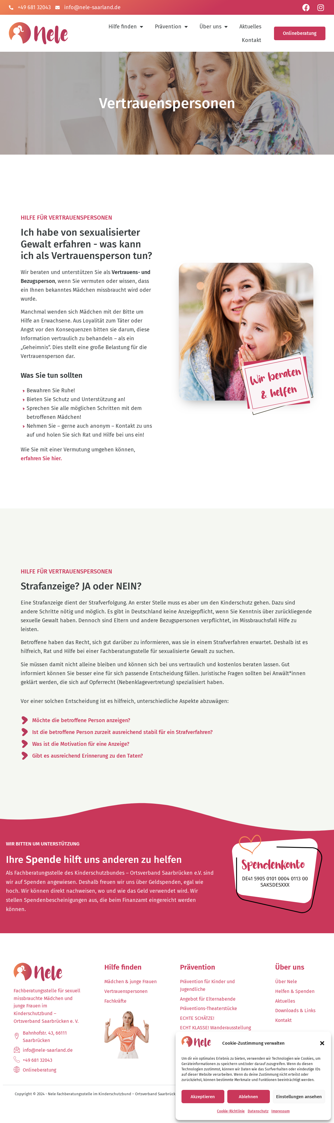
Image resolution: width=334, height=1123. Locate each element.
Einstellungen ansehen (299, 1096)
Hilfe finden (125, 26)
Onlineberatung (300, 33)
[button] (322, 1043)
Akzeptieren (203, 1096)
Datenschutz (258, 1111)
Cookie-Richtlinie (231, 1111)
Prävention (171, 26)
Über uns (214, 26)
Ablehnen (248, 1096)
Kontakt (251, 40)
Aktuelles (250, 26)
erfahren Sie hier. (41, 473)
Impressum (280, 1111)
